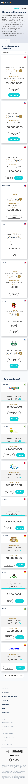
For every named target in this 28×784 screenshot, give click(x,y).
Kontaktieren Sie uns (7, 733)
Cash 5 (13, 41)
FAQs (3, 719)
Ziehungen (5, 704)
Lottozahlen (5, 692)
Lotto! (19, 41)
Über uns (4, 730)
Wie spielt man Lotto (7, 722)
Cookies (4, 740)
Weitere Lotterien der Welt (14, 675)
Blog (3, 708)
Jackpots (5, 700)
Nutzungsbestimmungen (8, 737)
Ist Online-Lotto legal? (8, 726)
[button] (25, 2)
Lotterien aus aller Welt (9, 696)
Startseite (16, 8)
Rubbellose (5, 712)
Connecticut (4, 41)
